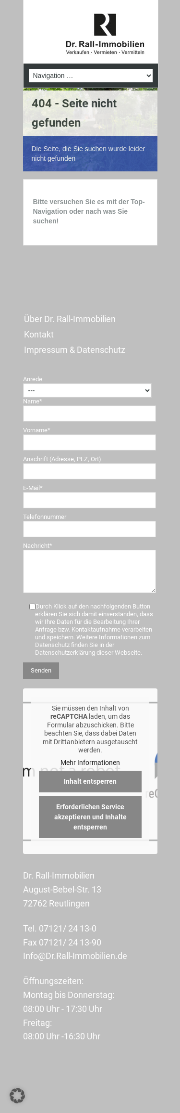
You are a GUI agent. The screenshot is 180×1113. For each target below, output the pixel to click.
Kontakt (39, 334)
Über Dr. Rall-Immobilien (70, 319)
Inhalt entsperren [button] (90, 782)
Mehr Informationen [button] (90, 762)
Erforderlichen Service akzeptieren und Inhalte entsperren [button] (90, 817)
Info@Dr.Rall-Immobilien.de (75, 956)
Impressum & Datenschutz (74, 350)
